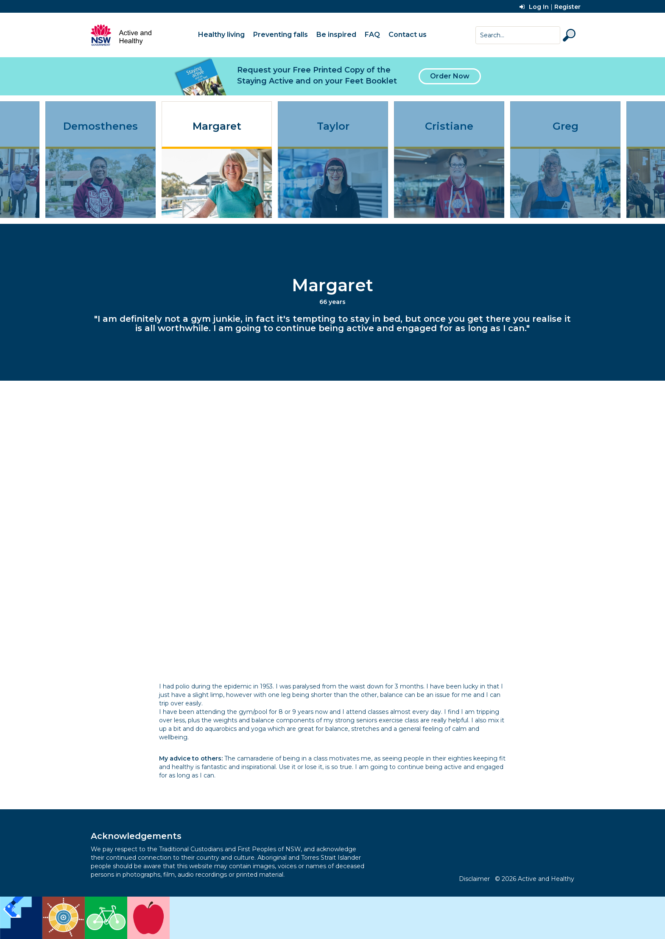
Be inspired (336, 35)
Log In (534, 7)
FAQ (372, 35)
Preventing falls (280, 35)
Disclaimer (474, 879)
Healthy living (221, 35)
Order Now (449, 76)
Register (567, 7)
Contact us (407, 35)
